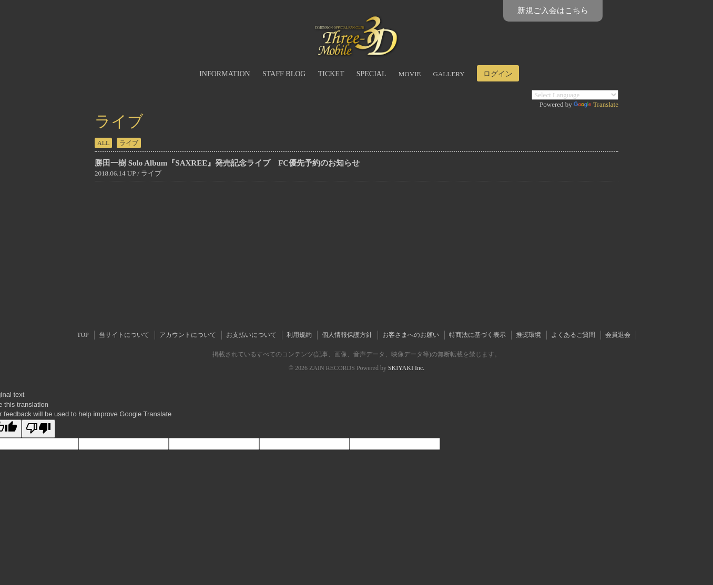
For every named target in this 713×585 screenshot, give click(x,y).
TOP (82, 334)
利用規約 (299, 334)
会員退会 (617, 334)
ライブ (128, 143)
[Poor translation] (38, 428)
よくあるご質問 (573, 334)
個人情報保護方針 (347, 334)
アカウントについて (187, 334)
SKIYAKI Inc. (406, 368)
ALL (103, 143)
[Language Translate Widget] (575, 95)
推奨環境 (528, 334)
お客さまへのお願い (410, 334)
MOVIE (410, 74)
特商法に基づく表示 (477, 334)
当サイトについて (124, 334)
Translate (596, 104)
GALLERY (449, 74)
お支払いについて (251, 334)
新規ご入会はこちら (552, 10)
